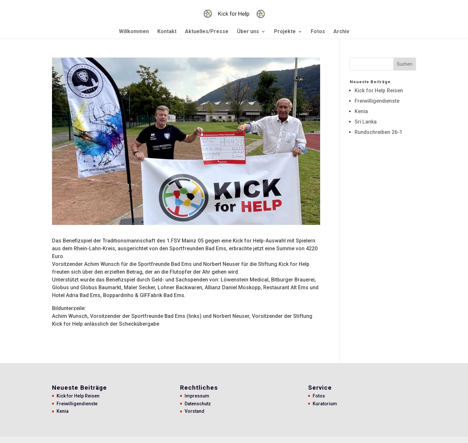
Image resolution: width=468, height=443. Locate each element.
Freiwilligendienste (377, 101)
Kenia (361, 111)
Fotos (318, 31)
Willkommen (134, 31)
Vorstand (194, 411)
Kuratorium (325, 403)
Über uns (248, 31)
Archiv (341, 31)
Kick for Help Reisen (379, 90)
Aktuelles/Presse (206, 31)
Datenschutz (198, 403)
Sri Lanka (366, 122)
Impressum (197, 395)
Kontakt (166, 31)
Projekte (285, 31)
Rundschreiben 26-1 (378, 132)
